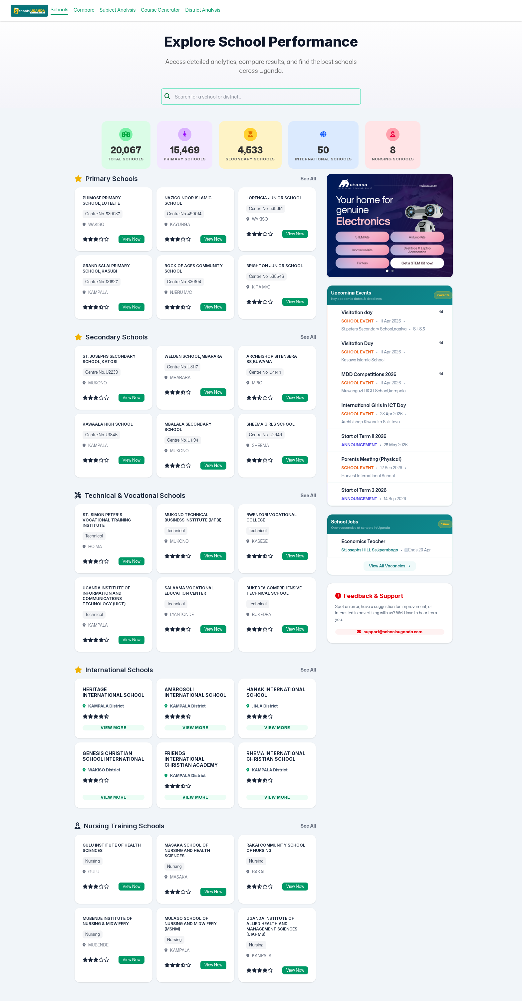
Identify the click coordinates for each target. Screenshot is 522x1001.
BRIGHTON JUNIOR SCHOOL (274, 265)
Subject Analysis (117, 10)
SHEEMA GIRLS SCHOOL (270, 424)
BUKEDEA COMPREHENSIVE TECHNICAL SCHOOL (274, 590)
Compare (84, 10)
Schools (59, 9)
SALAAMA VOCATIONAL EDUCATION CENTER (189, 590)
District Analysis (202, 10)
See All (308, 178)
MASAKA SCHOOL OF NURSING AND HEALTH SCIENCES (187, 850)
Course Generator (160, 10)
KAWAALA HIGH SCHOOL (108, 424)
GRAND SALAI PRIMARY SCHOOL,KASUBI (106, 268)
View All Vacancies (389, 566)
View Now (131, 239)
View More (113, 727)
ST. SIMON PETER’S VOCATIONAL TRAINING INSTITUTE (107, 520)
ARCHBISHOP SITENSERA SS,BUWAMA (271, 359)
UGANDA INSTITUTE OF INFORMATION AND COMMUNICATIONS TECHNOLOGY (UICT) (106, 595)
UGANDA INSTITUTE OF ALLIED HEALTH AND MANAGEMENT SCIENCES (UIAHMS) (271, 926)
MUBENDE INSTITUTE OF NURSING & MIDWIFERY (107, 921)
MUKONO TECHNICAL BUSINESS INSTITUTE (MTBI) (193, 517)
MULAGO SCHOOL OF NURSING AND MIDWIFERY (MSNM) (190, 923)
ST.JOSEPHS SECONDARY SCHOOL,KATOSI (109, 359)
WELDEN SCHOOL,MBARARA (193, 356)
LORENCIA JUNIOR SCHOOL (274, 197)
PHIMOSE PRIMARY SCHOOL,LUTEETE (102, 200)
